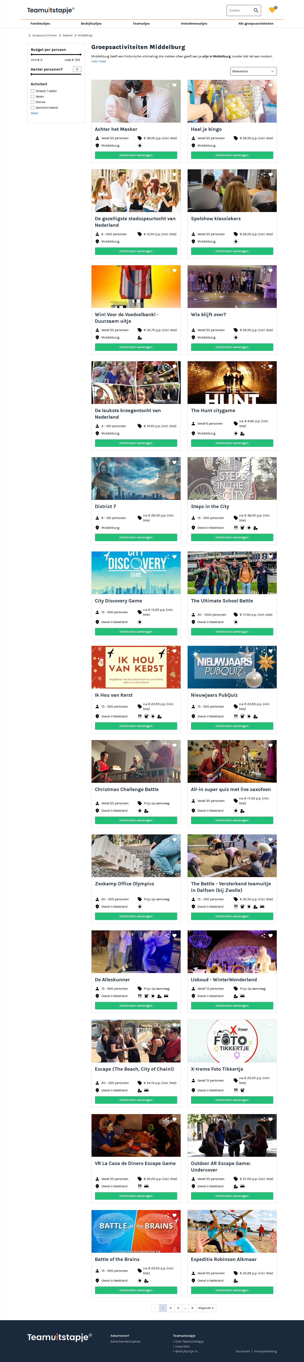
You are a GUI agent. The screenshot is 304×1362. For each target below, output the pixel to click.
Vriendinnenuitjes (194, 23)
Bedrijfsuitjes (91, 23)
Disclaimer (243, 1351)
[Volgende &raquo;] (206, 1308)
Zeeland (64, 35)
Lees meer (98, 61)
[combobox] (239, 10)
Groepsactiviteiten (42, 35)
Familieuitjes (40, 23)
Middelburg (82, 35)
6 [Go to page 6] (192, 1308)
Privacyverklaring (265, 1351)
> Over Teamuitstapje (188, 1341)
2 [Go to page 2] (170, 1308)
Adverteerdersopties (125, 1341)
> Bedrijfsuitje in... (186, 1351)
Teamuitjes (141, 23)
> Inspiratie (181, 1346)
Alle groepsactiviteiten (255, 23)
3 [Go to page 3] (178, 1308)
